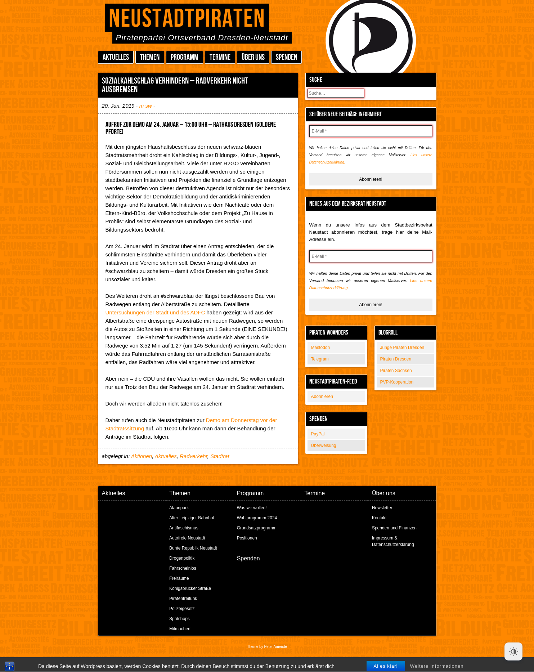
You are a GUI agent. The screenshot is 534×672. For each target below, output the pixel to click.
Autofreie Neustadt (187, 538)
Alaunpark (179, 507)
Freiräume (179, 578)
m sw (145, 106)
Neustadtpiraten (187, 19)
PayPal (318, 433)
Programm (184, 57)
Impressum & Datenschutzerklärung (393, 541)
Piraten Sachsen (396, 370)
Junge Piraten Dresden (402, 347)
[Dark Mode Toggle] (513, 651)
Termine (220, 57)
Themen (150, 57)
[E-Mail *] (370, 131)
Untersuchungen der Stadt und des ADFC (155, 312)
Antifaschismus (183, 527)
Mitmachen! (180, 628)
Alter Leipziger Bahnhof (191, 517)
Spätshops (179, 618)
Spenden (286, 57)
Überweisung (323, 445)
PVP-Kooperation (397, 382)
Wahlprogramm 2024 (257, 517)
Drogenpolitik (181, 558)
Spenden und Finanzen (394, 527)
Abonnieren (322, 396)
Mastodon (320, 347)
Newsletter (382, 507)
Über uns (253, 57)
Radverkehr (193, 456)
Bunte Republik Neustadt (193, 548)
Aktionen (141, 456)
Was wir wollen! (252, 507)
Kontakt (379, 517)
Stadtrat (219, 456)
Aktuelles (116, 57)
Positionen (247, 538)
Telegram (320, 359)
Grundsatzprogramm (257, 527)
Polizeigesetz (182, 608)
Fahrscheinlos (182, 568)
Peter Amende (275, 647)
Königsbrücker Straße (190, 588)
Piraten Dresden (396, 359)
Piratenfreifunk (183, 598)
